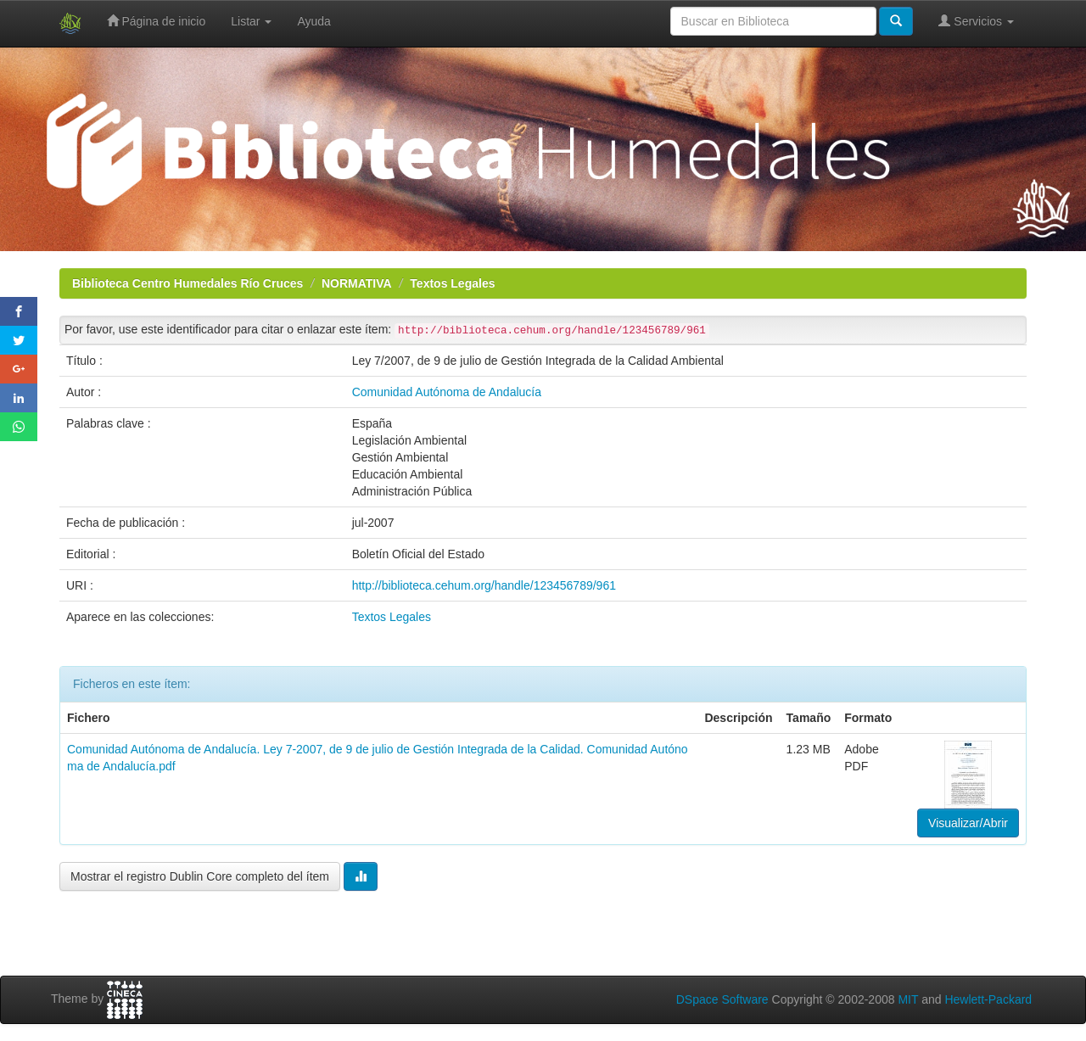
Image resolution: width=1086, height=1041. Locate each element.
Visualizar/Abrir (968, 823)
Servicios (976, 21)
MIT (908, 999)
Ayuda (313, 21)
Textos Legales (452, 283)
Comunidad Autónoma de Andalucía (446, 392)
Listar (251, 21)
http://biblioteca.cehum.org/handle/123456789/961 (484, 585)
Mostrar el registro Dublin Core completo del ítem (199, 876)
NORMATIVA (357, 283)
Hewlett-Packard (988, 999)
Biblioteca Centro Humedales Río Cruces (187, 283)
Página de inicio (156, 21)
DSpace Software (722, 999)
